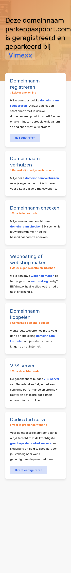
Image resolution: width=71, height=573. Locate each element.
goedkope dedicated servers (31, 443)
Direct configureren (28, 470)
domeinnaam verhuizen (42, 178)
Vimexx (20, 55)
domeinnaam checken (26, 226)
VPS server (52, 379)
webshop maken (42, 275)
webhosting (39, 281)
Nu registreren (25, 137)
